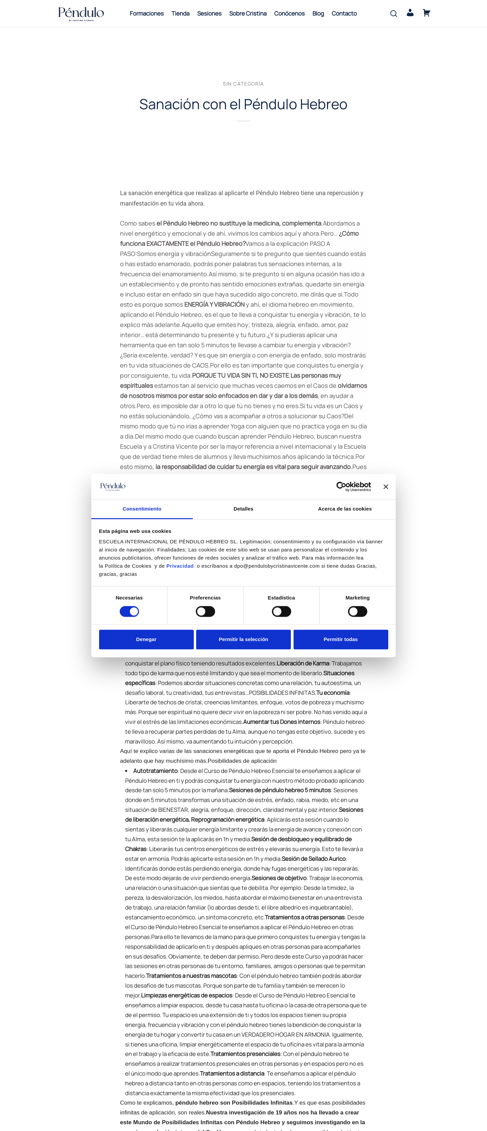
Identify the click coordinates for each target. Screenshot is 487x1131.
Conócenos (289, 13)
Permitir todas (341, 639)
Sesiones (209, 13)
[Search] (394, 13)
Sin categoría (243, 88)
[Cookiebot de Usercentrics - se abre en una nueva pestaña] (341, 486)
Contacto (344, 13)
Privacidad (180, 566)
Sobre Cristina (247, 13)
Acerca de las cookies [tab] (345, 509)
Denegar (146, 639)
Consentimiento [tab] (142, 509)
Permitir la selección (243, 639)
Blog (318, 13)
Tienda (180, 13)
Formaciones (147, 13)
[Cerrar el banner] (386, 486)
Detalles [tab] (243, 509)
